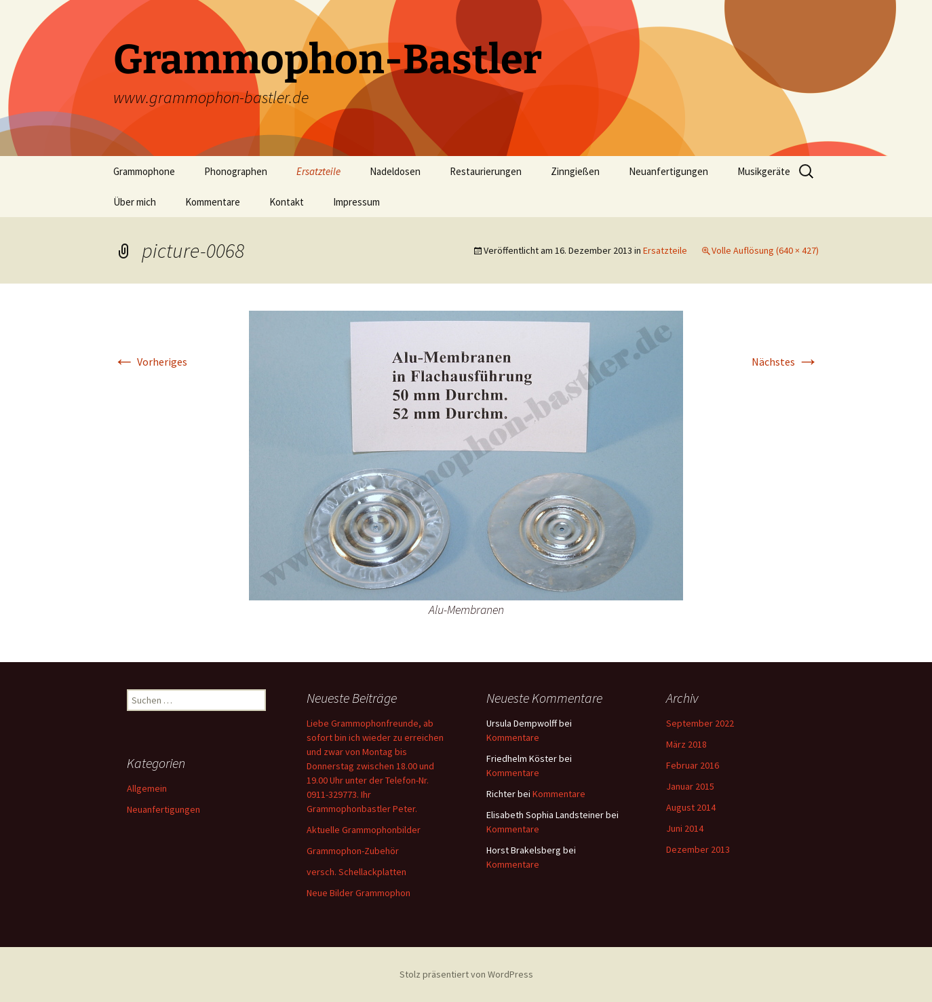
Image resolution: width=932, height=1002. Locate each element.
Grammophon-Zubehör (353, 851)
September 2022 (700, 723)
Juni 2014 (684, 828)
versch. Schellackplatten (356, 872)
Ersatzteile (318, 171)
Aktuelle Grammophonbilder (364, 830)
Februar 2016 (692, 765)
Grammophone (144, 171)
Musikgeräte (763, 171)
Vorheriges (150, 361)
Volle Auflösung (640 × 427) (765, 250)
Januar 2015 (690, 786)
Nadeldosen (395, 171)
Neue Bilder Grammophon (358, 893)
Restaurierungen (486, 171)
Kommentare (212, 201)
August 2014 (691, 807)
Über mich (134, 201)
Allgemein (147, 788)
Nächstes (785, 361)
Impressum (356, 201)
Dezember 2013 (698, 849)
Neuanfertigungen (668, 171)
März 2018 (686, 744)
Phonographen (235, 171)
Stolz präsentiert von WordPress (466, 974)
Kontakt (286, 201)
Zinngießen (575, 171)
